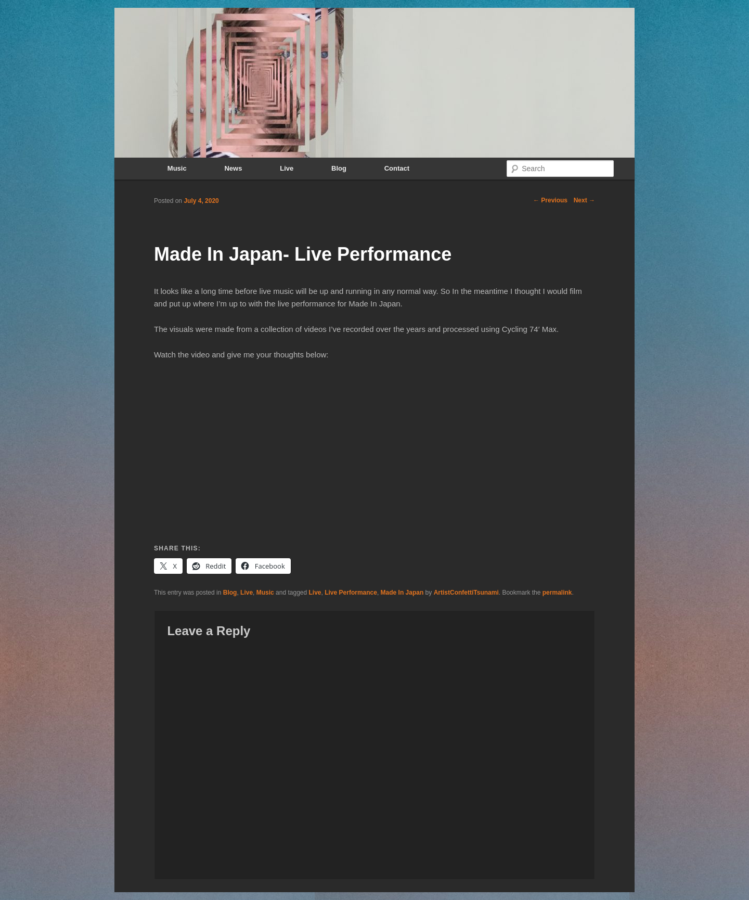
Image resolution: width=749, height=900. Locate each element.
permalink (557, 592)
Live (286, 168)
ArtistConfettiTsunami (466, 592)
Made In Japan (402, 592)
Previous (550, 200)
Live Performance (351, 592)
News (233, 168)
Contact (396, 168)
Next (584, 200)
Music (177, 168)
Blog (338, 168)
